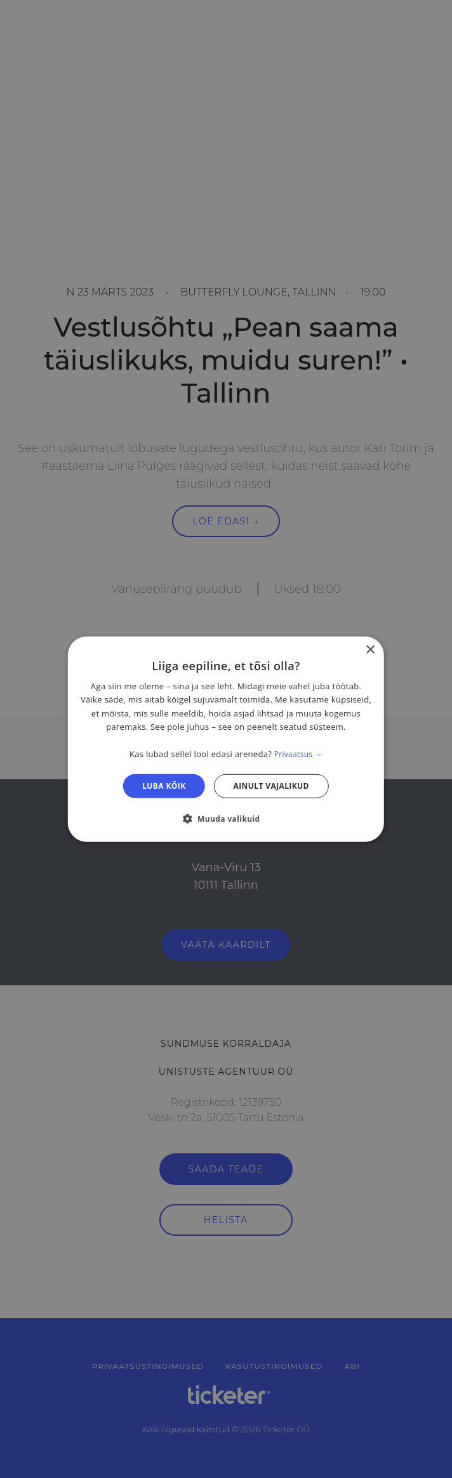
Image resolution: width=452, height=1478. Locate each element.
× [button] (370, 649)
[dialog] (226, 738)
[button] (226, 818)
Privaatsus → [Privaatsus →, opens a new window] (298, 754)
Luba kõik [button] (163, 785)
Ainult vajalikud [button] (271, 785)
